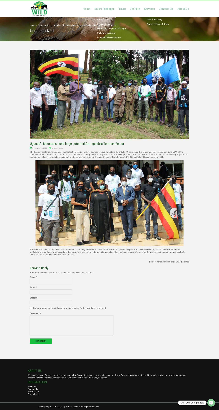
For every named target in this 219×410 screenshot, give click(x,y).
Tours (122, 8)
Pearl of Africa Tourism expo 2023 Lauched (169, 262)
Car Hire (135, 8)
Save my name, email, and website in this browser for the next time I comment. (69, 308)
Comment (35, 313)
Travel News (33, 392)
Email (33, 287)
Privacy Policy (33, 394)
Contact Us (166, 8)
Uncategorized (57, 148)
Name (33, 277)
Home (86, 8)
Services (149, 8)
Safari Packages (104, 8)
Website (33, 298)
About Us (183, 8)
